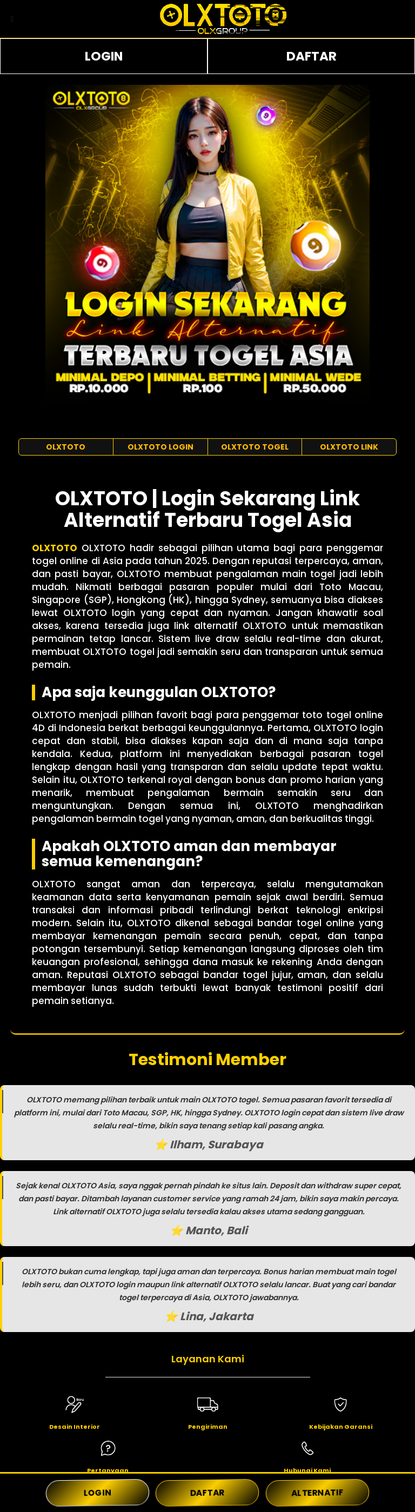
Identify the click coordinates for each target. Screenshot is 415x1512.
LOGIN (104, 56)
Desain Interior (74, 1426)
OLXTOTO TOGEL (255, 446)
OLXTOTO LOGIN (160, 446)
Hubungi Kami (307, 1470)
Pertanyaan (108, 1470)
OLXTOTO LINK (349, 446)
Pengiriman (207, 1426)
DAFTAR (311, 56)
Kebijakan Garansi (340, 1426)
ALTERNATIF (317, 1492)
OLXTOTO (65, 446)
